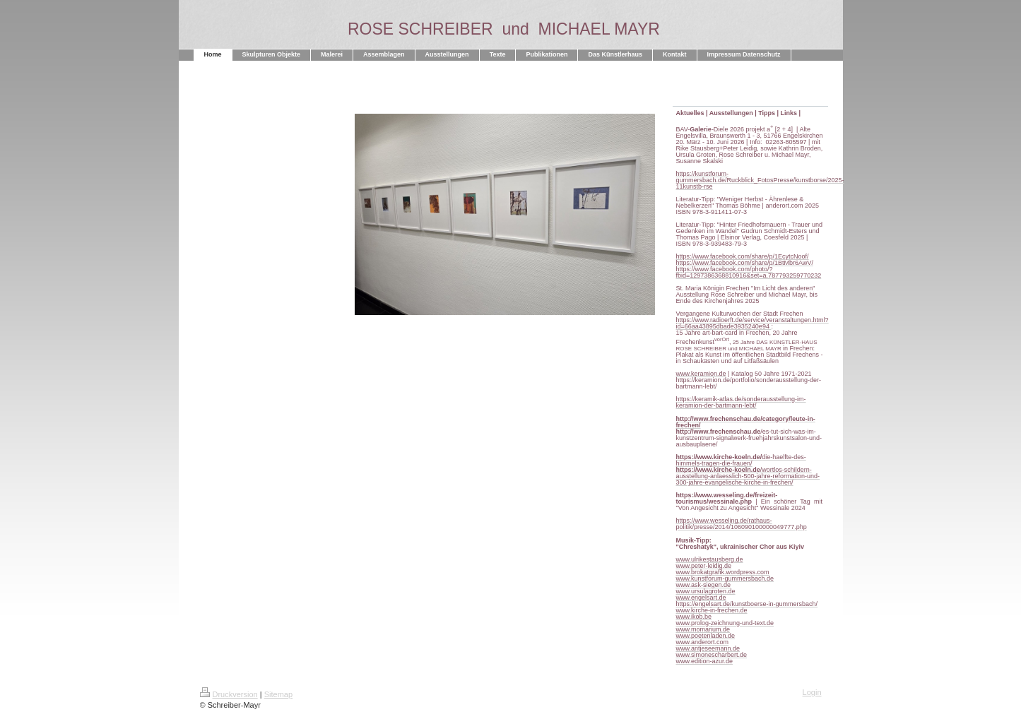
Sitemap (278, 694)
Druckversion (229, 694)
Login (812, 692)
